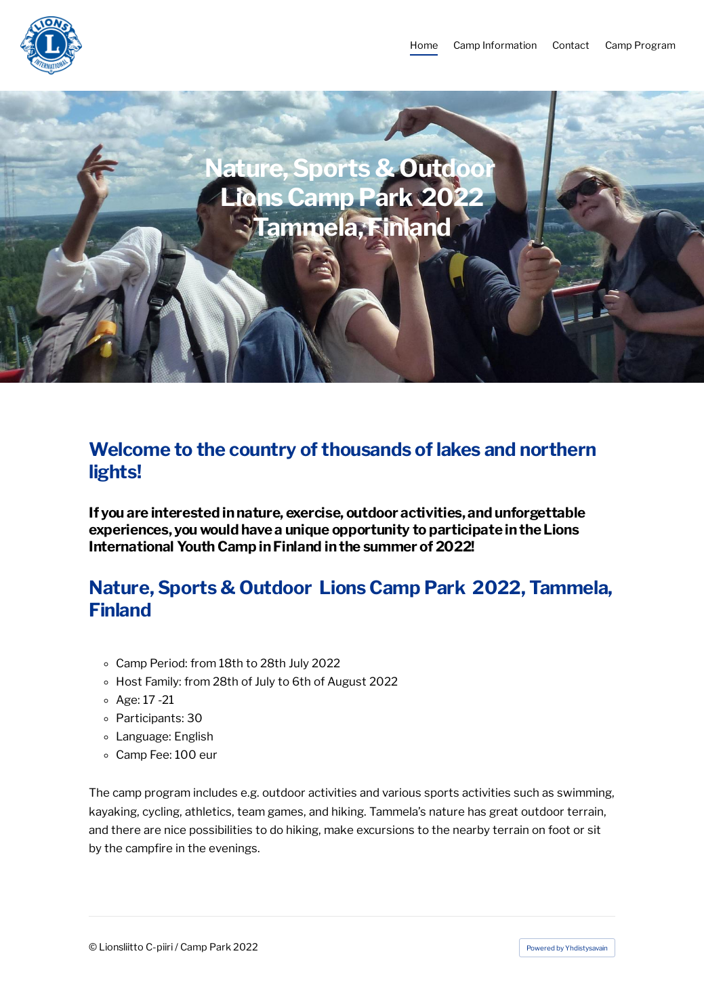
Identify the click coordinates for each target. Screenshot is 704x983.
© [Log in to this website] (94, 947)
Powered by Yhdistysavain (567, 948)
